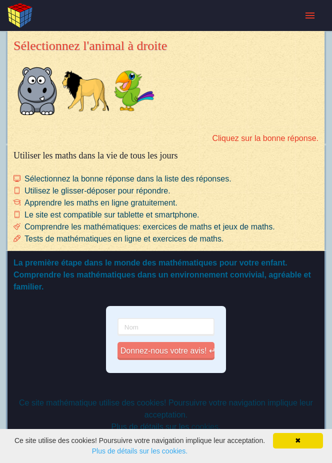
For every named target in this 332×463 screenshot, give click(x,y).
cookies (205, 426)
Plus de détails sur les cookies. (140, 451)
